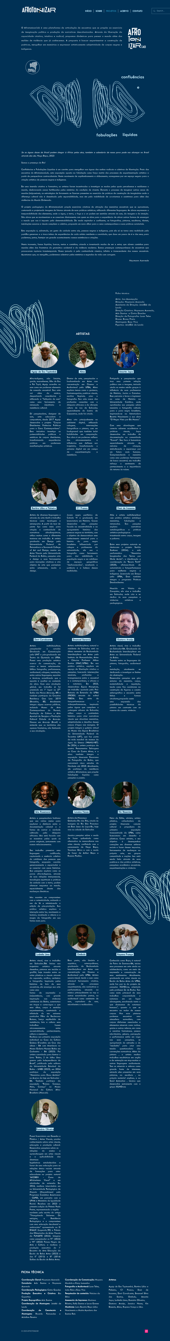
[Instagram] (146, 1331)
